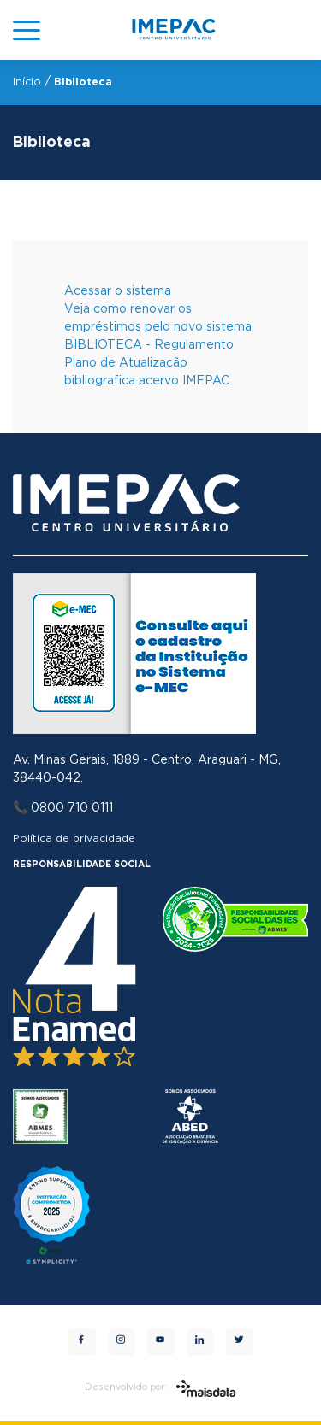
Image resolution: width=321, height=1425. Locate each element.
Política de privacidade (74, 838)
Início (27, 82)
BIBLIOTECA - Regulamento (149, 345)
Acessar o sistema (117, 291)
